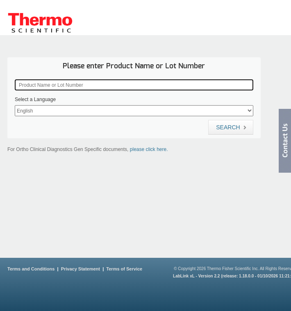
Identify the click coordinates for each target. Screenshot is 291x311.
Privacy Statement (80, 268)
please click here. (149, 149)
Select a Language (35, 99)
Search (231, 127)
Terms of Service (124, 268)
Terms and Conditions (31, 268)
